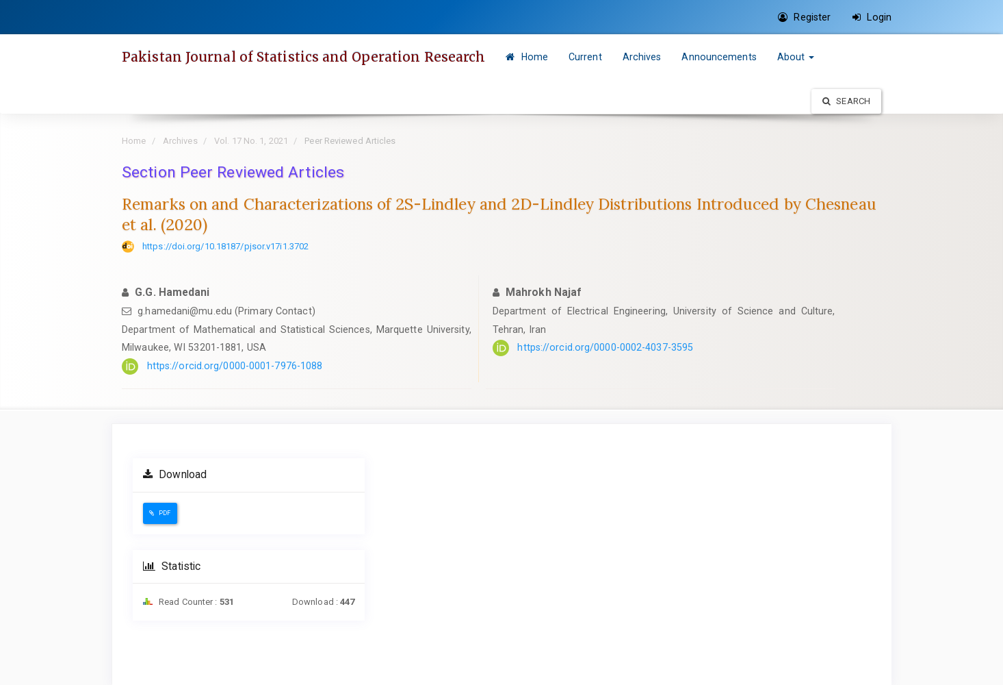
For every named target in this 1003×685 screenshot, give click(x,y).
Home (527, 56)
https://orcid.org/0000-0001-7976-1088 (235, 365)
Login (871, 17)
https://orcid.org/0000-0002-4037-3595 (605, 347)
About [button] (796, 56)
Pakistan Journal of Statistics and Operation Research (303, 57)
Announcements (718, 56)
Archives (642, 56)
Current (585, 56)
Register (804, 17)
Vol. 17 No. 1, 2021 (251, 141)
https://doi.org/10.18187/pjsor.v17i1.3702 (225, 246)
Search (846, 101)
